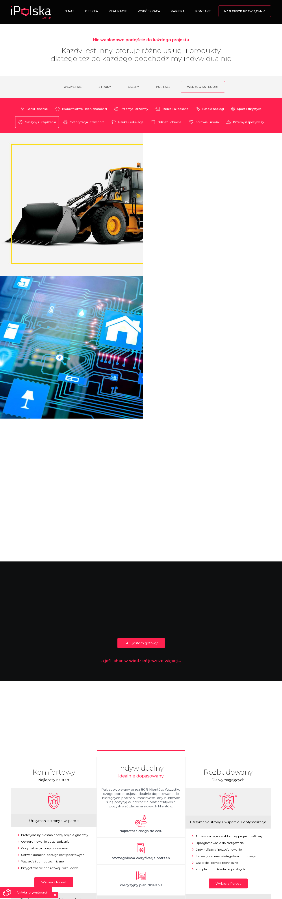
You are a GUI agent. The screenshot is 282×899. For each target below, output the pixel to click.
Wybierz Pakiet (54, 735)
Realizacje (118, 11)
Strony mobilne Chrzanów (169, 885)
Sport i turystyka (246, 109)
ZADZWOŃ (108, 846)
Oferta (91, 11)
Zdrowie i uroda (204, 122)
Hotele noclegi (210, 109)
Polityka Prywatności (198, 881)
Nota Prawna (144, 881)
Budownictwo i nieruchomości (81, 109)
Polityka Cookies (169, 881)
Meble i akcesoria (172, 109)
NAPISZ (173, 850)
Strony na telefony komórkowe (84, 885)
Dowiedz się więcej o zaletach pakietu (54, 753)
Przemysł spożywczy (245, 122)
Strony (104, 87)
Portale (163, 87)
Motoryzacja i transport (83, 122)
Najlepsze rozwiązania (244, 11)
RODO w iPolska (228, 881)
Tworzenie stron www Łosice (128, 885)
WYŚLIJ (238, 850)
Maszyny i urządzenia (37, 122)
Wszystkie (72, 87)
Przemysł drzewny (131, 109)
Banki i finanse (34, 109)
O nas (69, 11)
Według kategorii (203, 87)
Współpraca (149, 11)
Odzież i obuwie (166, 122)
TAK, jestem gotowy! (141, 496)
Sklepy (133, 87)
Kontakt (203, 11)
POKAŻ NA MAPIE (43, 850)
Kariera (178, 11)
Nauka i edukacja (127, 122)
